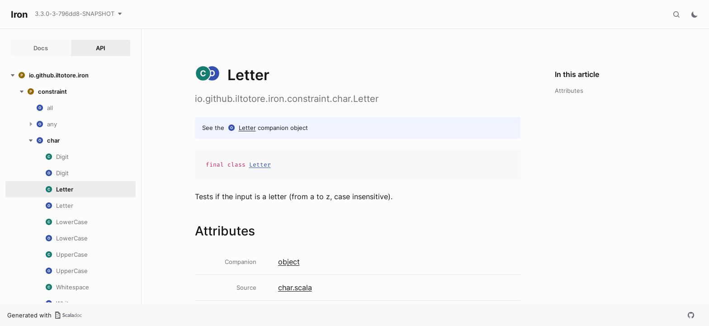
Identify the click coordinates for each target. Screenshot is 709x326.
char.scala (295, 287)
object (289, 261)
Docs (40, 48)
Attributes (569, 90)
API (100, 48)
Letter (247, 127)
